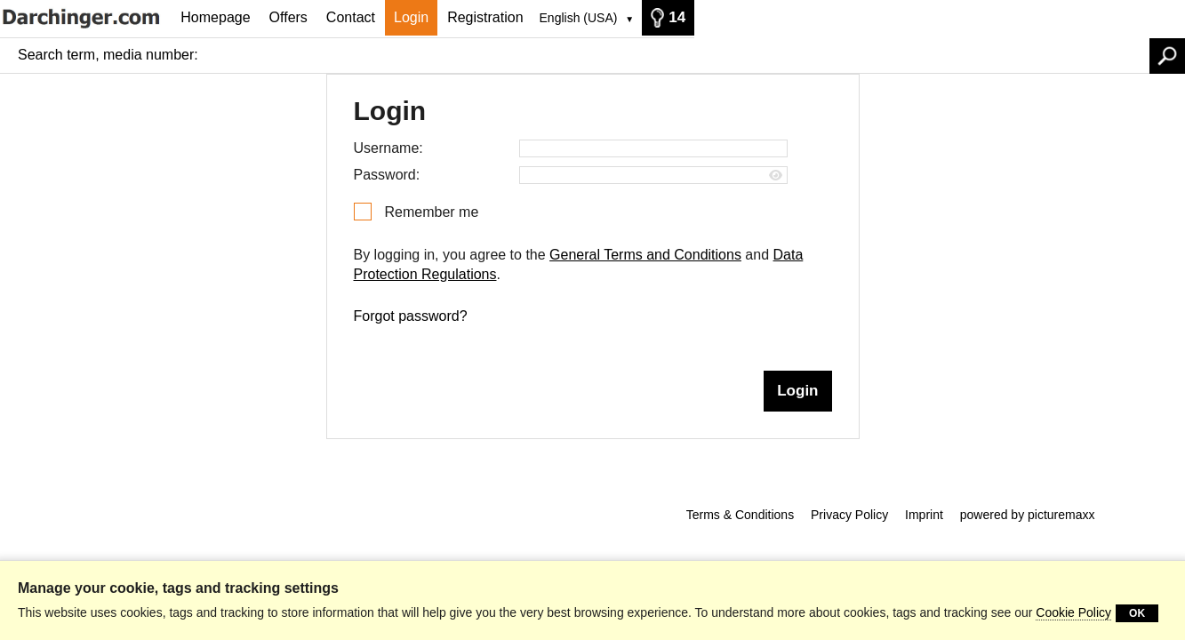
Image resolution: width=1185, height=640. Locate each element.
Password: (387, 174)
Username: (388, 148)
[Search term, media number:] (678, 55)
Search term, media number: (108, 54)
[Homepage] (86, 17)
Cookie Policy (1073, 612)
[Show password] (775, 175)
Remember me (432, 212)
